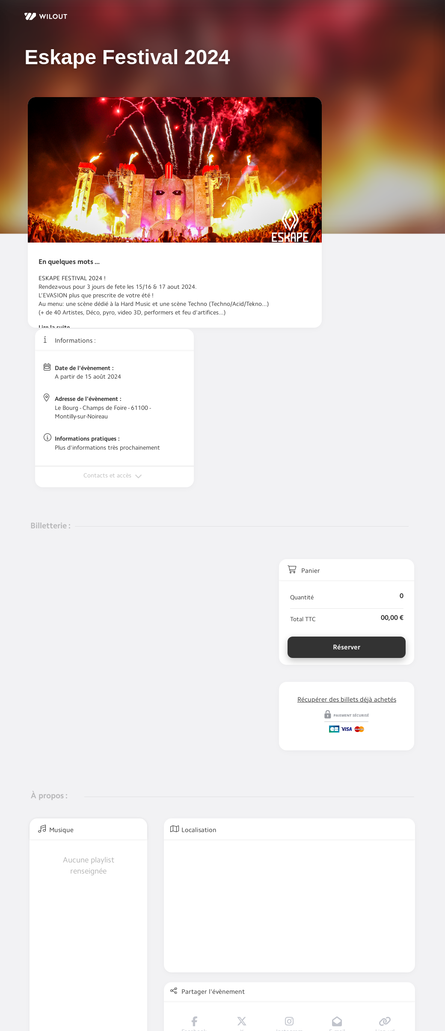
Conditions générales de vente (193, 990)
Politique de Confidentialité (108, 990)
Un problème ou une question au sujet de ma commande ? (159, 974)
